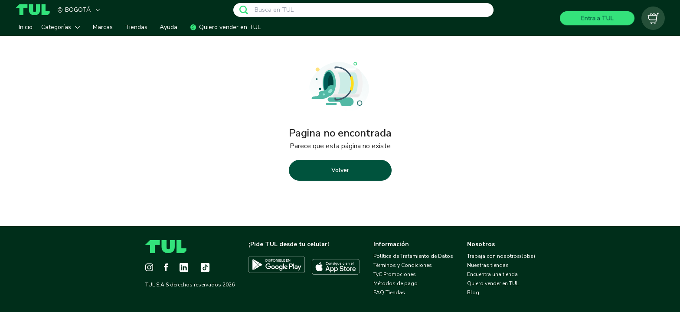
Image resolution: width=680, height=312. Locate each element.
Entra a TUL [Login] (597, 18)
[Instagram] (149, 267)
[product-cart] (653, 18)
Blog (473, 292)
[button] (62, 27)
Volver (340, 170)
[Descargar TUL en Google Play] (276, 267)
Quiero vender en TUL (493, 283)
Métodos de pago (395, 283)
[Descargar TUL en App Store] (336, 267)
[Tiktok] (205, 267)
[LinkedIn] (184, 267)
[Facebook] (166, 267)
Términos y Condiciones (402, 265)
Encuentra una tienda (492, 274)
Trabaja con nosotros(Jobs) (501, 256)
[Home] (36, 9)
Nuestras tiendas (488, 265)
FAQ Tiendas (389, 292)
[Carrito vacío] (653, 18)
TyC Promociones (394, 274)
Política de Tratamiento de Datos (413, 256)
